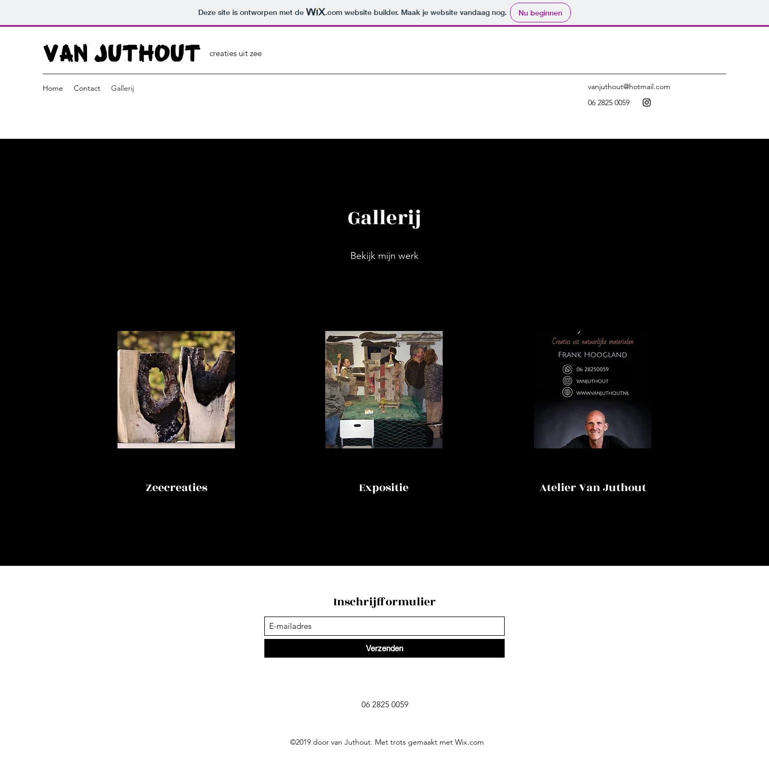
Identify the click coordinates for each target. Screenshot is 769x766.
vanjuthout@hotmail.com (629, 86)
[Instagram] (646, 102)
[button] (176, 389)
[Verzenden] (384, 648)
